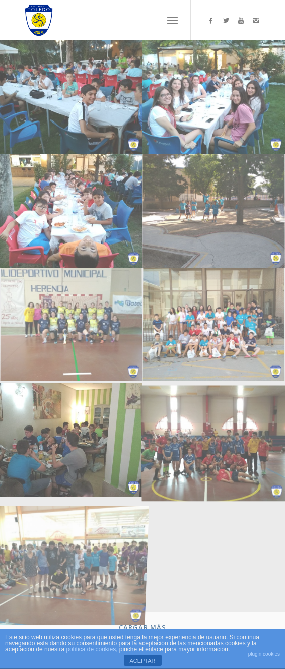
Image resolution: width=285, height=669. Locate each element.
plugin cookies (264, 654)
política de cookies (91, 649)
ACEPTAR (142, 661)
